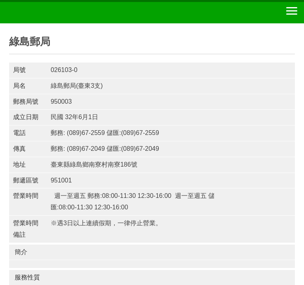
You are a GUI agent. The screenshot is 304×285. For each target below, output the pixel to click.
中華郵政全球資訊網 (49, 13)
